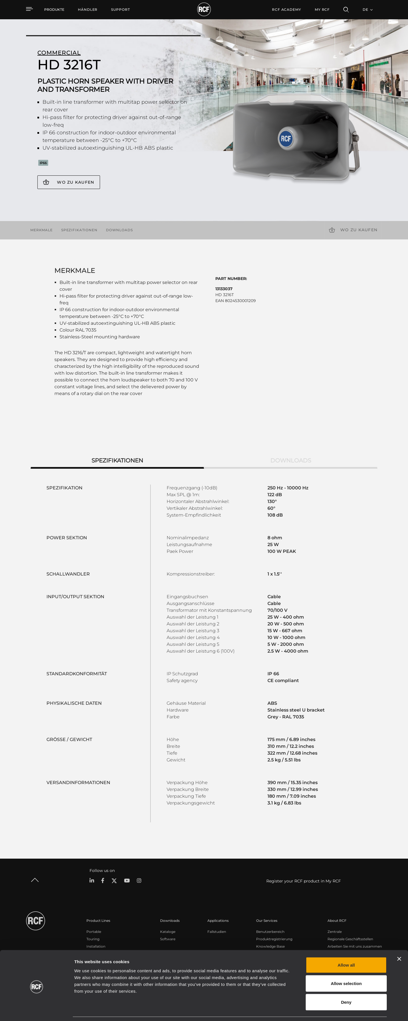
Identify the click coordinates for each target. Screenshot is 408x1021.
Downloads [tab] (290, 460)
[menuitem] (87, 9)
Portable (93, 931)
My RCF (322, 9)
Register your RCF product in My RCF (303, 881)
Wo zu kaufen (75, 182)
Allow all (346, 946)
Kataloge (167, 931)
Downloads (119, 230)
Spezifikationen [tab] (117, 460)
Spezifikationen (79, 230)
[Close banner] (399, 941)
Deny (346, 983)
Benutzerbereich (270, 931)
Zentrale (335, 931)
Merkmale (41, 230)
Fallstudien (216, 931)
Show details (291, 1009)
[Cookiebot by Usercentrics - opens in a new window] (36, 1010)
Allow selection (346, 965)
